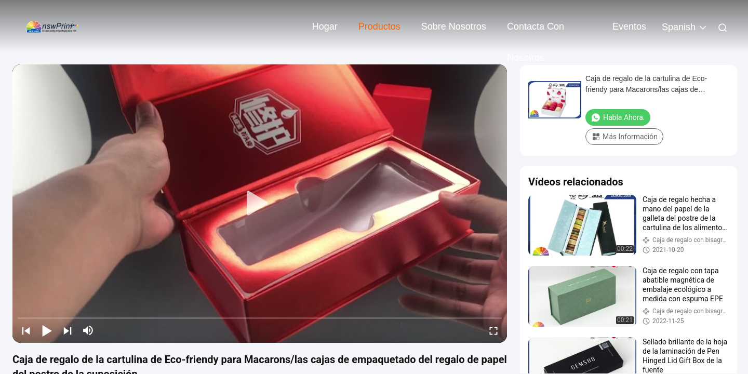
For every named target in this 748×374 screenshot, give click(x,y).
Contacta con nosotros (535, 31)
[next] (67, 330)
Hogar (325, 26)
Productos (379, 26)
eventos (629, 26)
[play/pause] (46, 330)
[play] (260, 204)
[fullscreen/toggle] (493, 330)
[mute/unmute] (88, 330)
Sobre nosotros (453, 26)
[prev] (26, 330)
